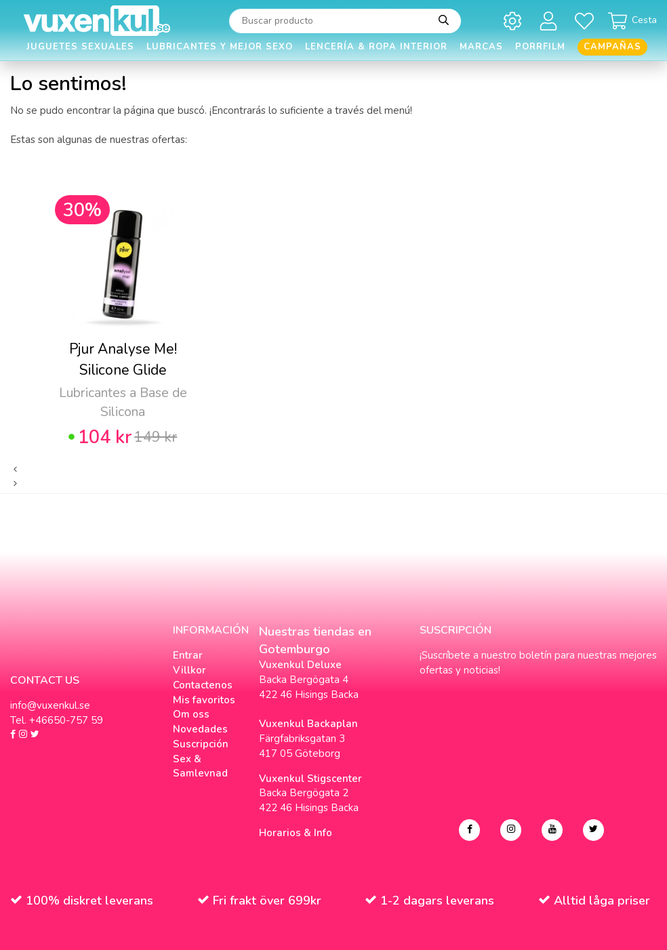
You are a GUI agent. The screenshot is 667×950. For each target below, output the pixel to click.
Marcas (481, 47)
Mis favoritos (204, 700)
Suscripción (200, 744)
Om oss (191, 714)
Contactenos (203, 685)
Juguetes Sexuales (80, 47)
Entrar (188, 655)
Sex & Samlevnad (200, 766)
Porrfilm (540, 47)
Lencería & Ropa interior (376, 47)
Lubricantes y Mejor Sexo (219, 47)
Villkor (189, 670)
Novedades (200, 729)
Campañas (612, 47)
